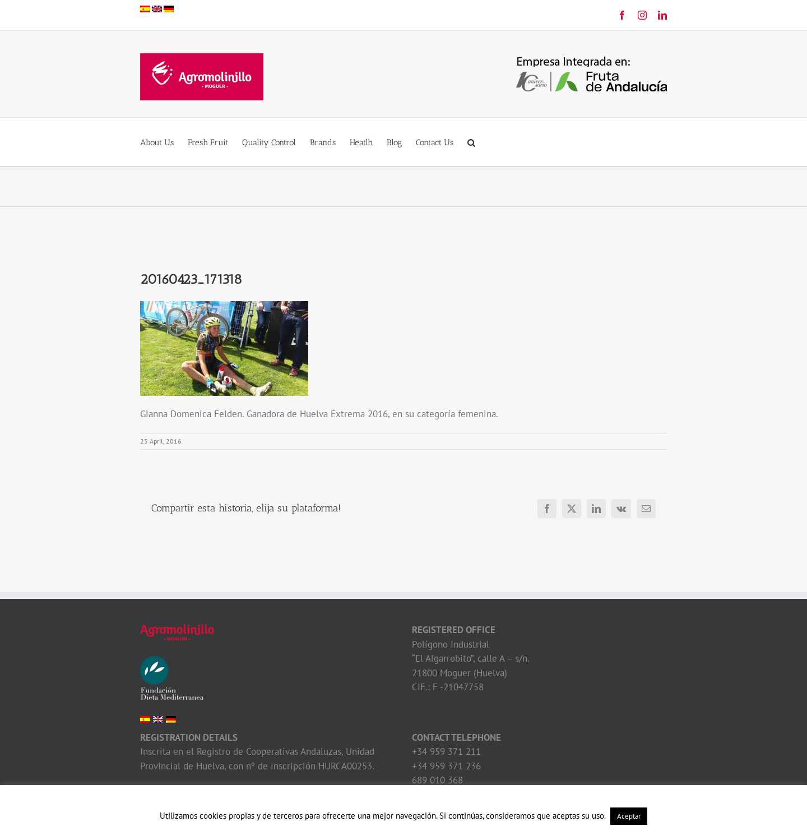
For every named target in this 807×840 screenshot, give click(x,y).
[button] (471, 142)
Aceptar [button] (629, 816)
